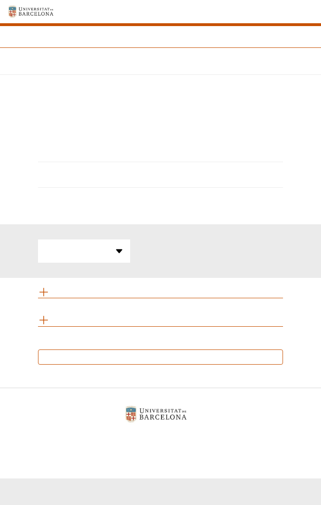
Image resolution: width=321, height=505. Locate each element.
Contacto (217, 438)
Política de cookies (159, 438)
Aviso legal (96, 438)
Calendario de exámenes (161, 356)
